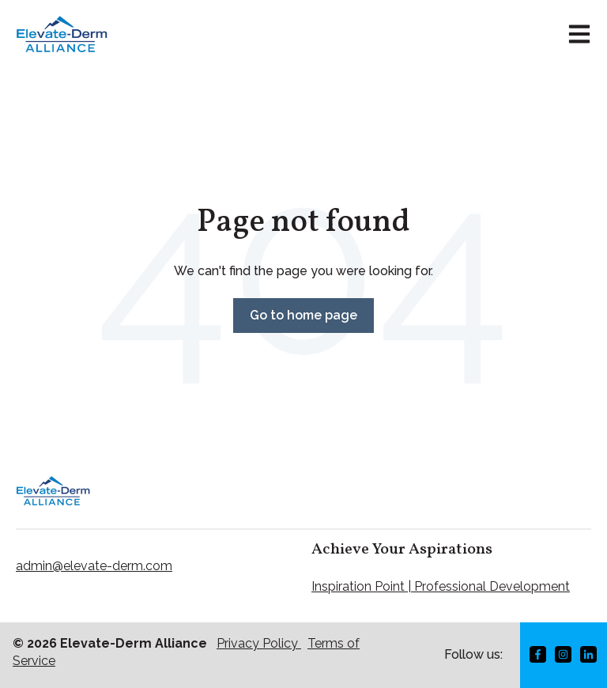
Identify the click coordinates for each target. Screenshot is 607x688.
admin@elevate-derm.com (94, 565)
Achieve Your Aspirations (401, 550)
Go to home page (303, 315)
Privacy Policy (259, 643)
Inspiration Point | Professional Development (440, 586)
